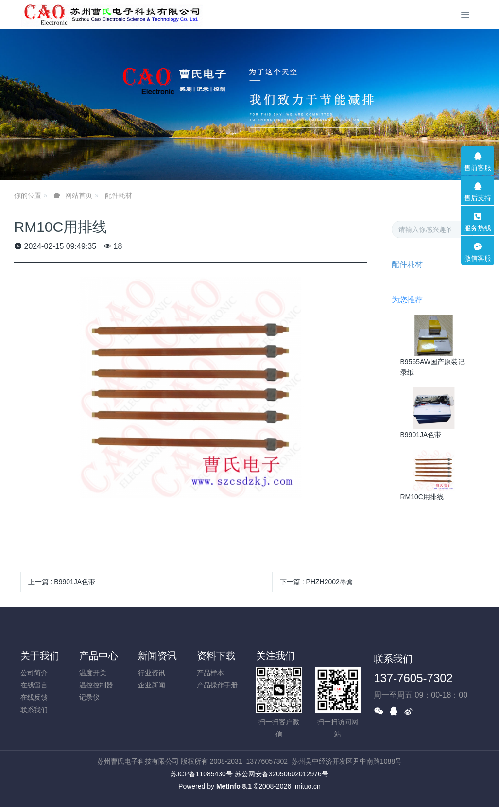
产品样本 (210, 673)
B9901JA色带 (421, 435)
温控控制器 (96, 685)
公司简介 (34, 673)
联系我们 (34, 710)
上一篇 (62, 582)
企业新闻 (151, 685)
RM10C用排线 (422, 497)
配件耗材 (118, 195)
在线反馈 (34, 697)
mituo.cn (308, 786)
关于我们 (39, 655)
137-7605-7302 (413, 677)
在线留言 (34, 685)
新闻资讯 (157, 655)
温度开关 (92, 673)
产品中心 (98, 655)
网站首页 (78, 195)
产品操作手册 (217, 685)
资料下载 (216, 655)
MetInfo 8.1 (234, 786)
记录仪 (89, 697)
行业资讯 (151, 673)
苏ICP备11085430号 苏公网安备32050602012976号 (249, 774)
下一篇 (316, 582)
